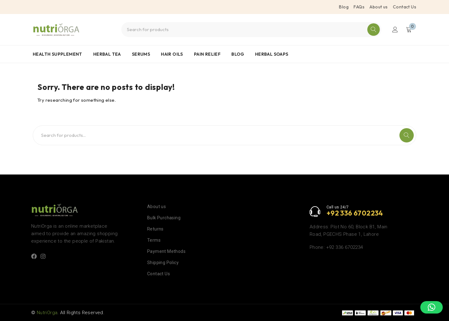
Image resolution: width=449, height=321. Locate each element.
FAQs (359, 7)
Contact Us (404, 7)
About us (378, 7)
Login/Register (395, 29)
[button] (431, 307)
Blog (344, 7)
